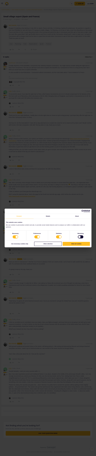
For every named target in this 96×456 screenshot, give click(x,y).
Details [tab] (48, 216)
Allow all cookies (76, 244)
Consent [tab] (19, 216)
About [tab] (77, 216)
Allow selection (48, 244)
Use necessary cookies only (19, 244)
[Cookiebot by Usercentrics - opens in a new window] (81, 211)
